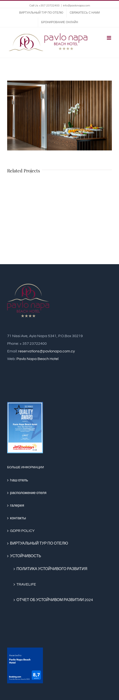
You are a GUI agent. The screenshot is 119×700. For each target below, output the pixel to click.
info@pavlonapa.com (76, 5)
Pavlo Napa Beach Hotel (37, 359)
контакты (18, 518)
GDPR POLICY (22, 531)
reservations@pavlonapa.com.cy (46, 351)
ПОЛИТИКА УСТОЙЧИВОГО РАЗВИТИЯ (51, 569)
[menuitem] (41, 13)
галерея (17, 505)
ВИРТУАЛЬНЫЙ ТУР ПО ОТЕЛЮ (39, 543)
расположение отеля (28, 493)
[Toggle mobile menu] (109, 37)
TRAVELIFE (26, 584)
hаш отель (19, 480)
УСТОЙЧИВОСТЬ (25, 556)
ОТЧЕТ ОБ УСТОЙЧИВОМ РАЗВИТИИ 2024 (54, 600)
